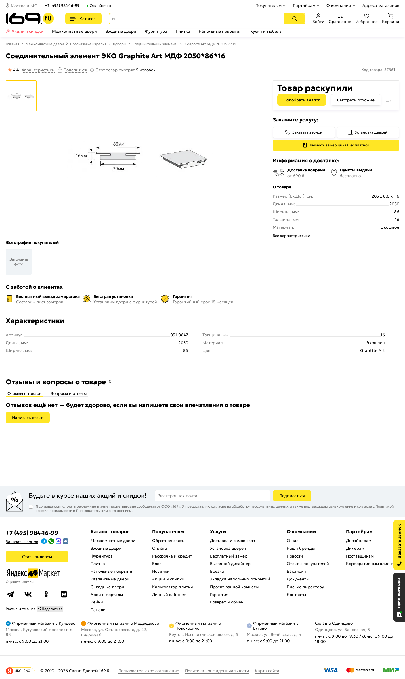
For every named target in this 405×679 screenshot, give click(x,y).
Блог (156, 563)
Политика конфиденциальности (217, 670)
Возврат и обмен (227, 602)
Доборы (119, 44)
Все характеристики (291, 235)
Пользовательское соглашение (148, 670)
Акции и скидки (27, 31)
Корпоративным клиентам (372, 563)
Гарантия (219, 594)
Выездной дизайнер (230, 563)
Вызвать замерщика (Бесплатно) (339, 145)
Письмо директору (305, 586)
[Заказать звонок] (399, 545)
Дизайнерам (358, 540)
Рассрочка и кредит (172, 556)
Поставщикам (360, 556)
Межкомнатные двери (74, 31)
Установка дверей (371, 132)
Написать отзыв (27, 417)
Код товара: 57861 (378, 69)
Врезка (217, 571)
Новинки (161, 571)
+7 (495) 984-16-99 (62, 5)
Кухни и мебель (265, 31)
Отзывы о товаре (24, 393)
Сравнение (340, 18)
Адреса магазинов (380, 5)
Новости (295, 556)
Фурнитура (156, 31)
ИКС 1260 (22, 670)
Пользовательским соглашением (104, 510)
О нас (292, 540)
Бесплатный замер (228, 556)
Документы (298, 579)
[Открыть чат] (399, 597)
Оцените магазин (20, 582)
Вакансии (296, 571)
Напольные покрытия (220, 31)
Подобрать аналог (302, 100)
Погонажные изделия (88, 44)
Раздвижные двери (110, 579)
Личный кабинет (169, 594)
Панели (98, 609)
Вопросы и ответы (69, 393)
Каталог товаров (110, 531)
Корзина (390, 18)
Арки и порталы (107, 594)
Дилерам (355, 548)
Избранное (367, 18)
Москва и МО (24, 5)
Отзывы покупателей (308, 563)
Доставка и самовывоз (232, 540)
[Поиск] (294, 18)
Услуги (218, 531)
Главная (12, 44)
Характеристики (38, 69)
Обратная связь (168, 540)
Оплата (159, 548)
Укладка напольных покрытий (240, 579)
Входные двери (121, 31)
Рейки (97, 602)
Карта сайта (267, 670)
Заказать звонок (307, 132)
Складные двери (107, 586)
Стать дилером (37, 556)
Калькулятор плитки (172, 586)
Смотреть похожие (356, 100)
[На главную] (30, 18)
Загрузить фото (18, 262)
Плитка (183, 31)
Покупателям (268, 5)
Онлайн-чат (100, 5)
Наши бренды (301, 548)
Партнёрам (304, 5)
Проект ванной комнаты (234, 586)
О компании (338, 5)
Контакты (296, 594)
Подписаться (292, 495)
